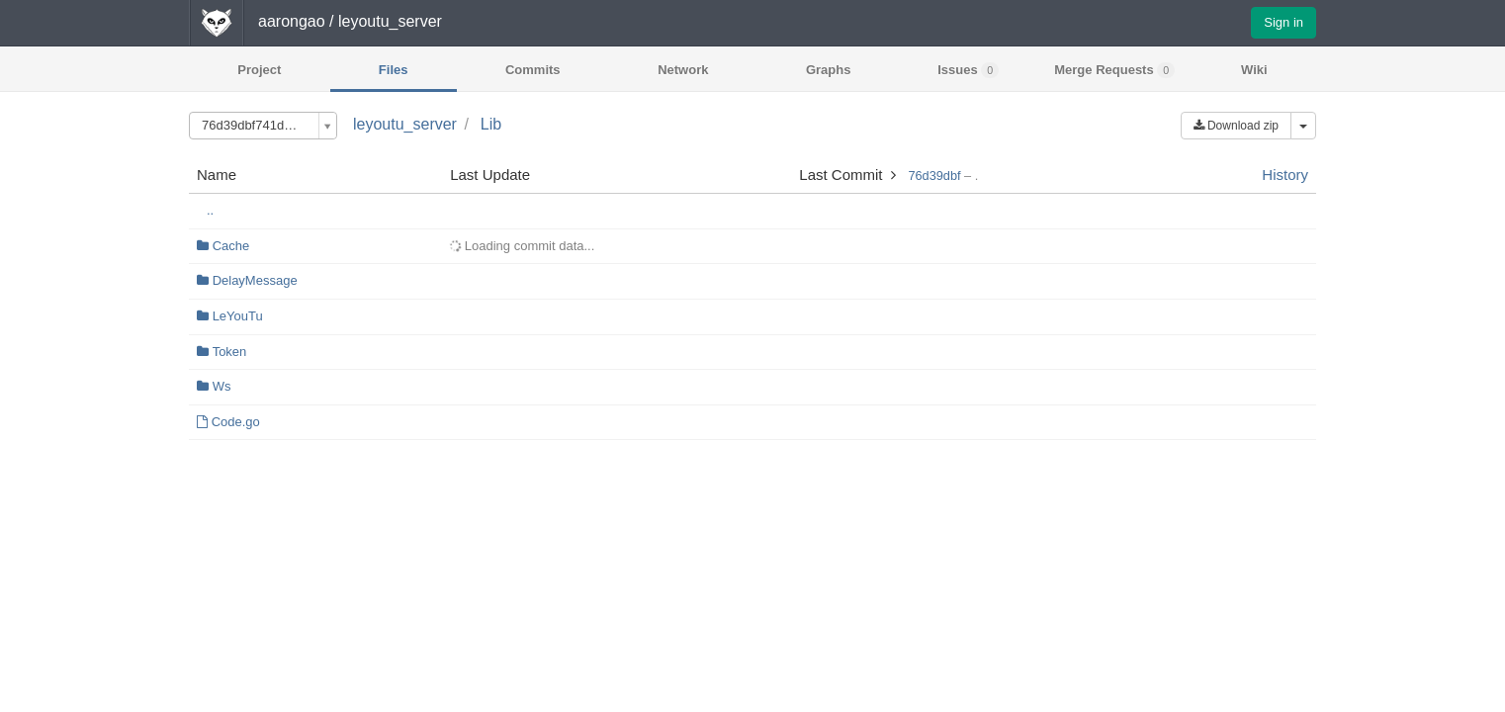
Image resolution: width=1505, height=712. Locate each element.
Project (259, 69)
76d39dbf (934, 175)
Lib (491, 124)
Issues (968, 70)
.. (210, 210)
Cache (231, 245)
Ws (222, 386)
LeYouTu (238, 316)
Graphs (828, 69)
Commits (533, 69)
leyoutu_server (405, 124)
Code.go (236, 421)
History (1285, 174)
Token (230, 351)
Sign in (1283, 22)
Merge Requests (1114, 70)
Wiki (1254, 69)
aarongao (291, 21)
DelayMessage (255, 280)
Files (393, 69)
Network (683, 69)
